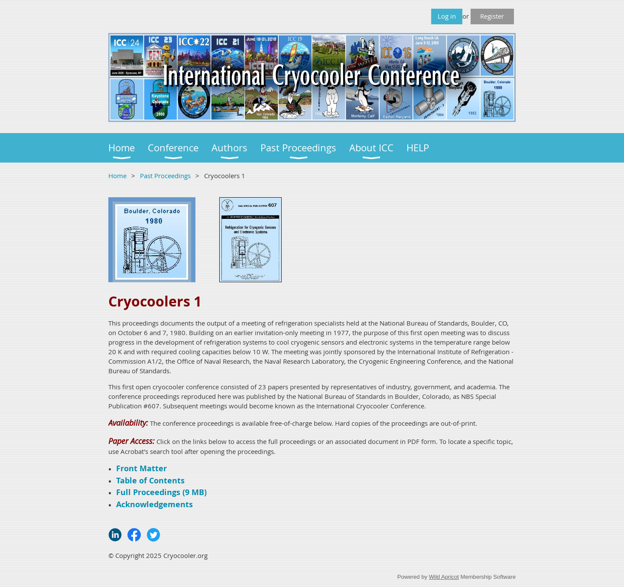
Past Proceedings (165, 175)
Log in (447, 16)
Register (492, 16)
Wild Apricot (444, 577)
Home (117, 175)
